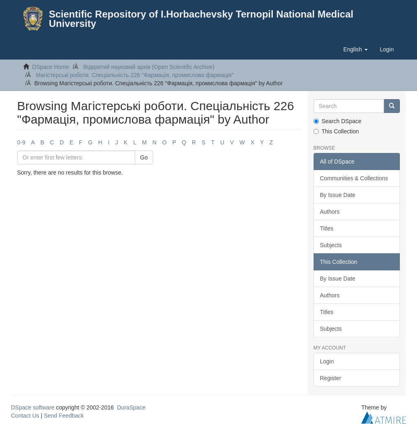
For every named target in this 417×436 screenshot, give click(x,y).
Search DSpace (338, 121)
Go (144, 157)
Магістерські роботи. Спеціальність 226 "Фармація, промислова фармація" (135, 75)
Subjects (331, 245)
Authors (330, 211)
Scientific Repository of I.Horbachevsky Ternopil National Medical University (201, 19)
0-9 (21, 142)
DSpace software (33, 407)
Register (330, 378)
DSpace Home (50, 67)
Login (327, 361)
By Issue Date (338, 195)
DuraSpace (131, 407)
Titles (327, 228)
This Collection (336, 131)
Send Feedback (64, 415)
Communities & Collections (354, 178)
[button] (355, 49)
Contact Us (25, 415)
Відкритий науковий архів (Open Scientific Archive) (149, 67)
